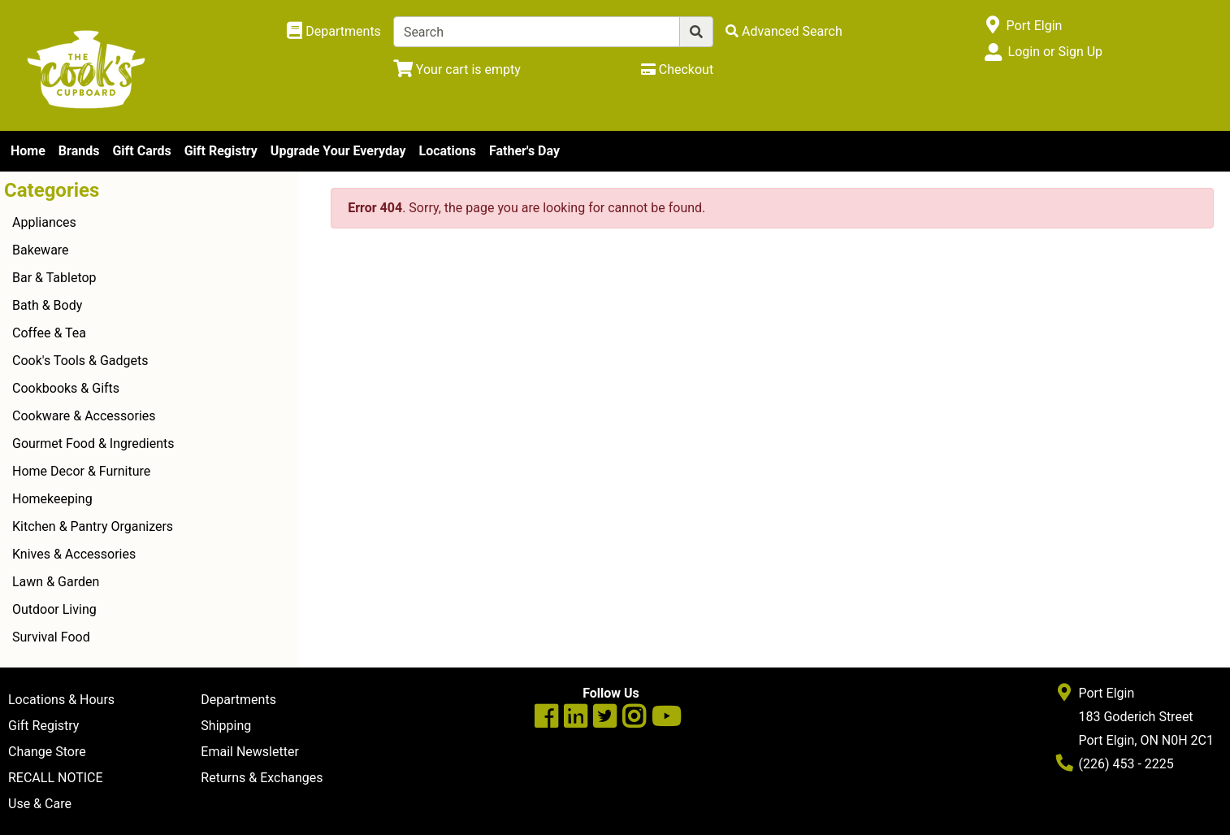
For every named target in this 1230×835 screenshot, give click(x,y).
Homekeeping (52, 499)
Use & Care (39, 803)
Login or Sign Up (1055, 51)
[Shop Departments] (334, 31)
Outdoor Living (54, 609)
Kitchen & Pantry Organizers (92, 526)
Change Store (47, 751)
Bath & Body (47, 305)
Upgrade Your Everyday (338, 151)
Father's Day (524, 151)
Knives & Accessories (74, 554)
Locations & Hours (61, 699)
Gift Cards (141, 151)
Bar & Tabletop (54, 277)
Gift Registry (221, 151)
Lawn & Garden (55, 581)
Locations (446, 151)
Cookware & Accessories (84, 416)
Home (28, 151)
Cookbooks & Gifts (65, 388)
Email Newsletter (250, 751)
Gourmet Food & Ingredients (93, 443)
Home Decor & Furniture (81, 471)
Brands (79, 151)
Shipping (226, 725)
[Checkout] (677, 69)
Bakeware (40, 250)
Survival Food (51, 637)
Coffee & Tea (49, 333)
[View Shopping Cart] (457, 69)
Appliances (44, 222)
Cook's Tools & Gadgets (80, 360)
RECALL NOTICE (55, 777)
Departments (238, 699)
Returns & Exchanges (262, 777)
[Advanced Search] (783, 31)
